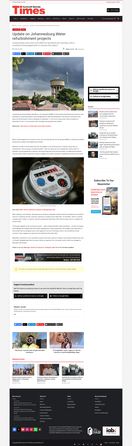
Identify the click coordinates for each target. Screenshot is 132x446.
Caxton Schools (81, 18)
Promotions (56, 18)
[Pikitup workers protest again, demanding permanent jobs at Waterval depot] (93, 144)
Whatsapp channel (29, 247)
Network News (71, 404)
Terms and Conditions (46, 418)
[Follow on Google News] (65, 296)
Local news (26, 25)
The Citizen (90, 18)
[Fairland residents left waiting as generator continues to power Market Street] (48, 370)
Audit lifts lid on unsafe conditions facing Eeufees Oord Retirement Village (72, 379)
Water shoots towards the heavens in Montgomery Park (37, 210)
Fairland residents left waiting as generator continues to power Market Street (47, 379)
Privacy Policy (43, 413)
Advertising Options (45, 407)
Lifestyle (32, 18)
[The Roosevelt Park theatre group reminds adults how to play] (93, 154)
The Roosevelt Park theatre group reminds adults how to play (109, 154)
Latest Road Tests (100, 404)
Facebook (39, 247)
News (15, 18)
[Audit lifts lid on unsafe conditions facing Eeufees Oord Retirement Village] (73, 370)
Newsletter (98, 410)
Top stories (112, 442)
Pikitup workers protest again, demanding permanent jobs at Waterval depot (109, 145)
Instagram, (48, 247)
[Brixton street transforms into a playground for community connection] (23, 370)
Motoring (40, 18)
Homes (97, 407)
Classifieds (23, 18)
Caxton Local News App (101, 413)
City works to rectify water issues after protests (35, 126)
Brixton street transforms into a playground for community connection (22, 379)
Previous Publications (46, 410)
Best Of (64, 18)
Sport (47, 18)
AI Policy (42, 421)
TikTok (57, 247)
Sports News (70, 407)
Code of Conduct (44, 415)
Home (14, 25)
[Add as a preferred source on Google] (113, 10)
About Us (71, 18)
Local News (70, 401)
